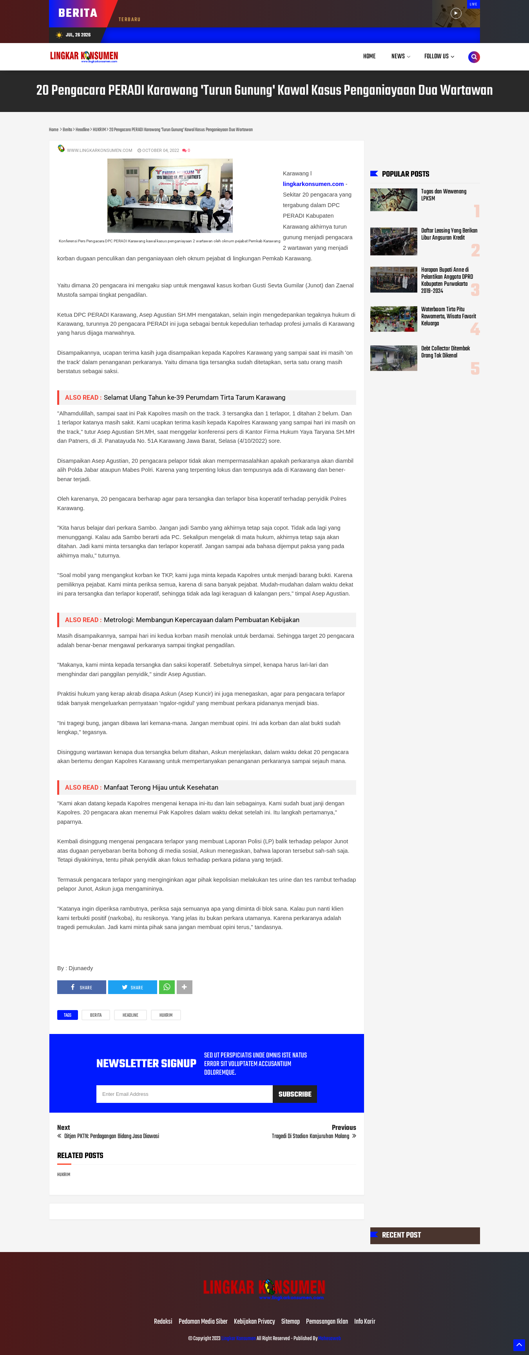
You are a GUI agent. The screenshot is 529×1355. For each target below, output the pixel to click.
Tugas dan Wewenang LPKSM (443, 195)
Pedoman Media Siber (203, 1322)
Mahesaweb (329, 1338)
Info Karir (364, 1322)
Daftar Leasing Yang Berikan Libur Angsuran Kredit (449, 234)
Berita (95, 1015)
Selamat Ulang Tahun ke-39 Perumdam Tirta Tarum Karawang (195, 397)
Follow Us (436, 56)
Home (369, 56)
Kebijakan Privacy (254, 1322)
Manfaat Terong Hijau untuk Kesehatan (161, 787)
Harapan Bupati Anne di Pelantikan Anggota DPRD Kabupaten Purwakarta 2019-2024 (447, 280)
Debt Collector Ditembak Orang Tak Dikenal (445, 352)
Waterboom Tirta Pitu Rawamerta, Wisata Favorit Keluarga (448, 317)
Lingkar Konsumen (238, 1338)
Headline (130, 1015)
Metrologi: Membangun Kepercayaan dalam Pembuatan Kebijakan (201, 620)
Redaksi (163, 1322)
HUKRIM (165, 1015)
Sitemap (290, 1322)
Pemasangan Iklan (327, 1322)
